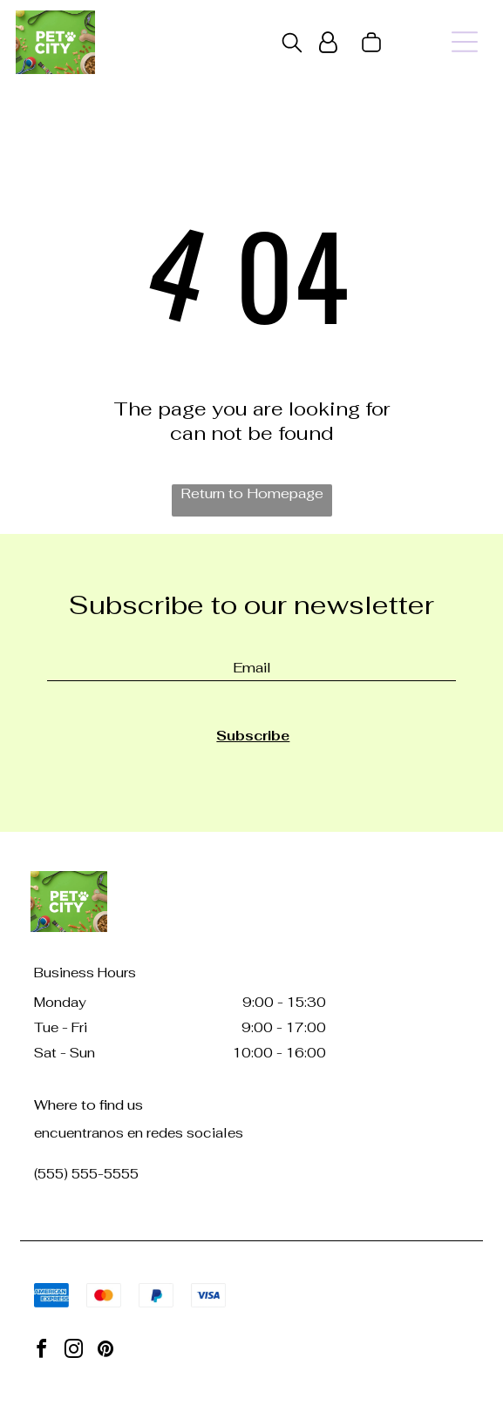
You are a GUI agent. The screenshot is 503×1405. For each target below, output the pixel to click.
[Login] (328, 42)
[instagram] (73, 1351)
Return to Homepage (251, 493)
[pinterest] (105, 1351)
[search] (292, 44)
